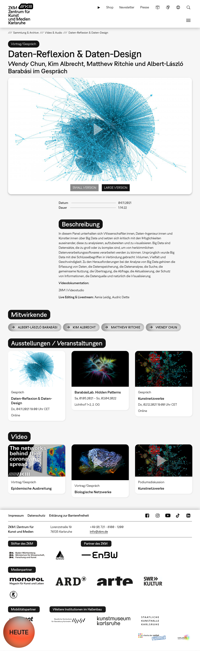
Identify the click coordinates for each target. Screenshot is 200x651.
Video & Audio (53, 32)
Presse (144, 7)
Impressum (16, 515)
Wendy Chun (166, 327)
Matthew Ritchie (125, 327)
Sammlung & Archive (26, 32)
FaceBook (147, 515)
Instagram (157, 515)
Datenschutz (36, 515)
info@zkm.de (99, 531)
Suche (188, 7)
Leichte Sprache (157, 7)
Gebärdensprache (167, 7)
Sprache (178, 7)
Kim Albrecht (84, 327)
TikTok (178, 515)
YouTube (167, 515)
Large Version (115, 187)
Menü (188, 20)
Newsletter (126, 7)
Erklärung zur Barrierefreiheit (69, 515)
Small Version (84, 187)
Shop (109, 7)
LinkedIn (188, 515)
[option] (36, 386)
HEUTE (19, 632)
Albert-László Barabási (38, 327)
